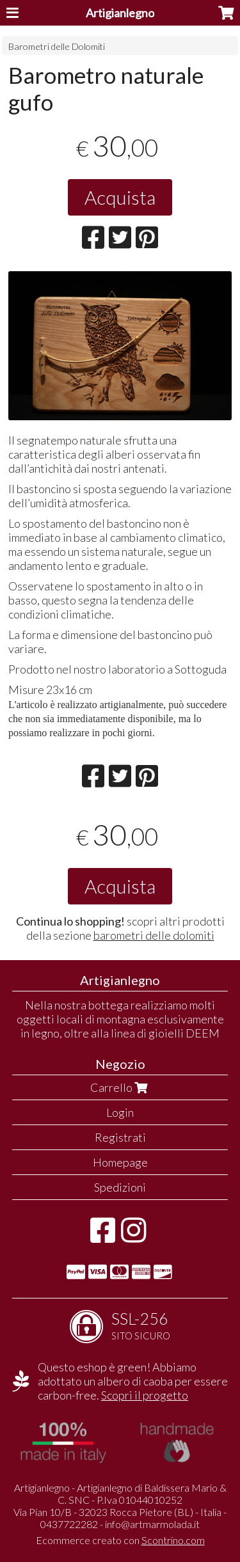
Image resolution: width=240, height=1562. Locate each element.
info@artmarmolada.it (152, 1524)
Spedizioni (120, 1187)
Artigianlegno (120, 13)
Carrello (120, 1087)
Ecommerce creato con (120, 1540)
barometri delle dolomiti (153, 935)
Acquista (120, 197)
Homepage (120, 1162)
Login (120, 1112)
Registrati (120, 1137)
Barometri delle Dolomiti (56, 46)
